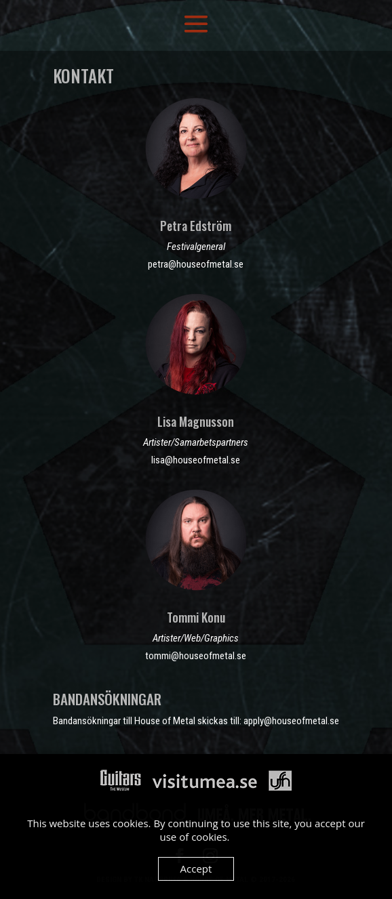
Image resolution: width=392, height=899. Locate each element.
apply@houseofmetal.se (291, 721)
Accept (196, 868)
